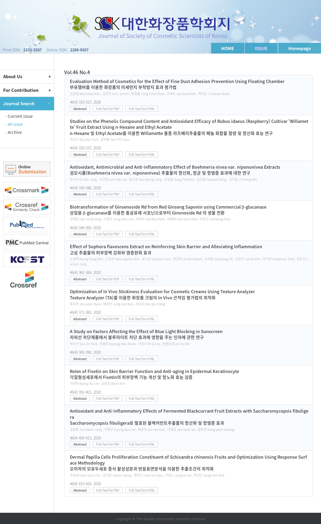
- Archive (13, 132)
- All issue (14, 124)
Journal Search (19, 103)
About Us (12, 76)
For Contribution (21, 90)
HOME (227, 48)
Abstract (80, 108)
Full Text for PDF (107, 108)
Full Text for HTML (142, 108)
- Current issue (19, 116)
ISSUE (261, 48)
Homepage (299, 48)
